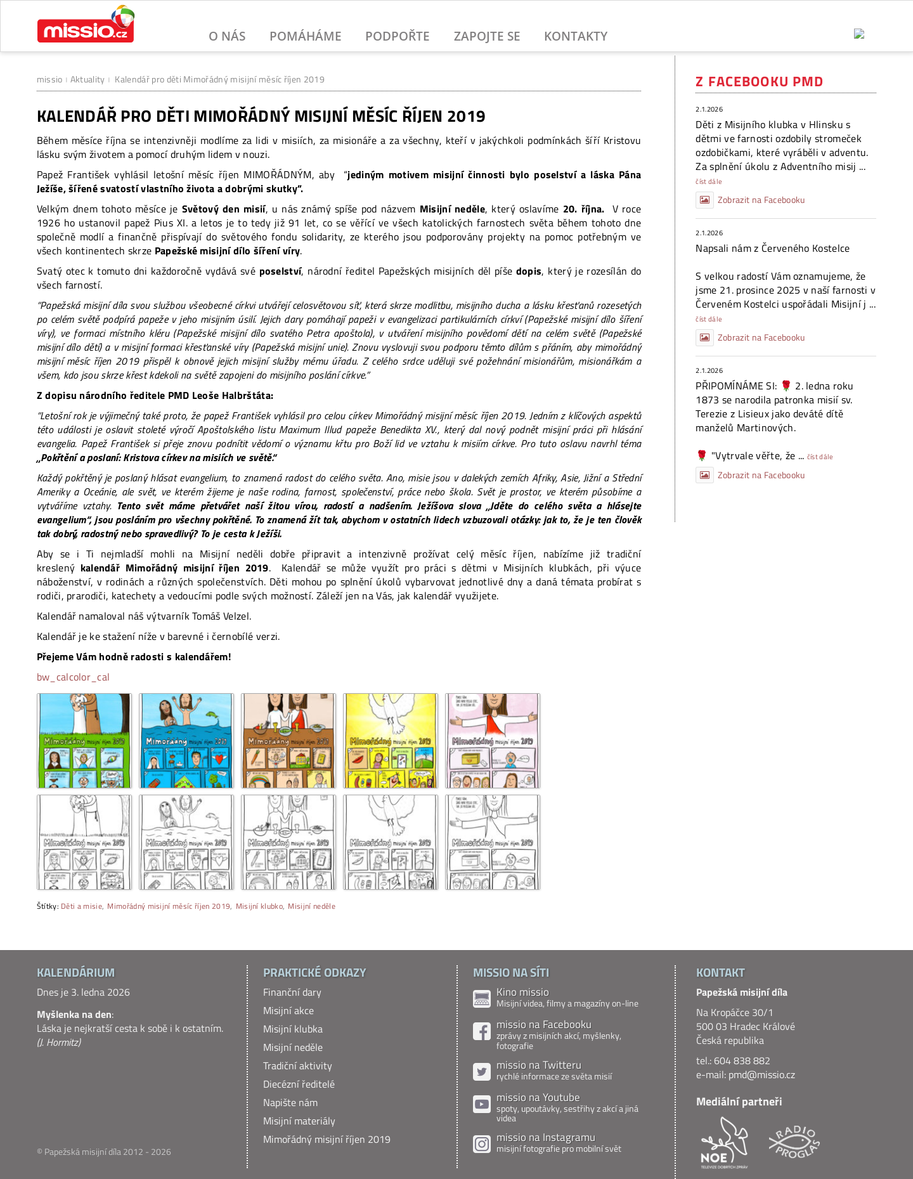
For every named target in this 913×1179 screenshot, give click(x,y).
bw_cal (53, 676)
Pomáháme (305, 35)
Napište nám (290, 1102)
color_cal (89, 676)
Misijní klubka (293, 1028)
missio (50, 79)
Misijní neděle (311, 906)
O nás (227, 35)
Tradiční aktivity (297, 1065)
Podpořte (397, 35)
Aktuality (87, 79)
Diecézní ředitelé (299, 1083)
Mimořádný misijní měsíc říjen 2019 (168, 906)
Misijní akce (288, 1010)
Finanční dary (292, 992)
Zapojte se (487, 35)
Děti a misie (81, 906)
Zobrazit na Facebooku (750, 200)
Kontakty (575, 35)
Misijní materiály (299, 1120)
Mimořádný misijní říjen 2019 (327, 1139)
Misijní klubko (259, 906)
